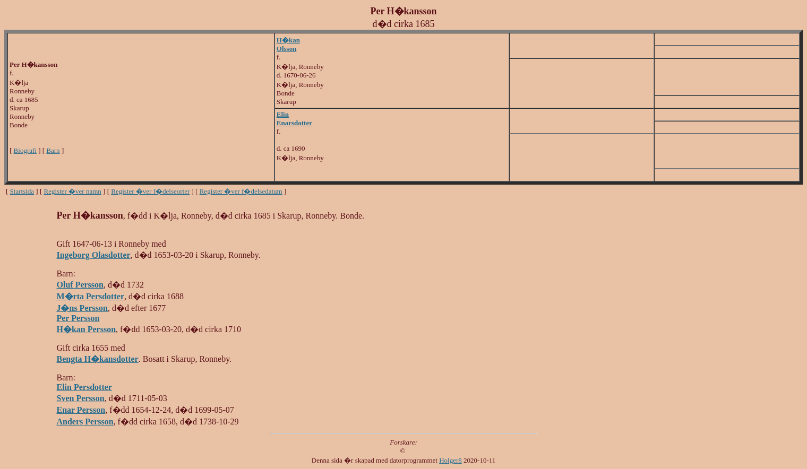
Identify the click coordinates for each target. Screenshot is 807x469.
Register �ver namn (72, 191)
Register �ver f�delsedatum (241, 191)
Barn (52, 150)
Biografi (25, 150)
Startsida (22, 191)
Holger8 (450, 460)
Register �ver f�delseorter (150, 191)
